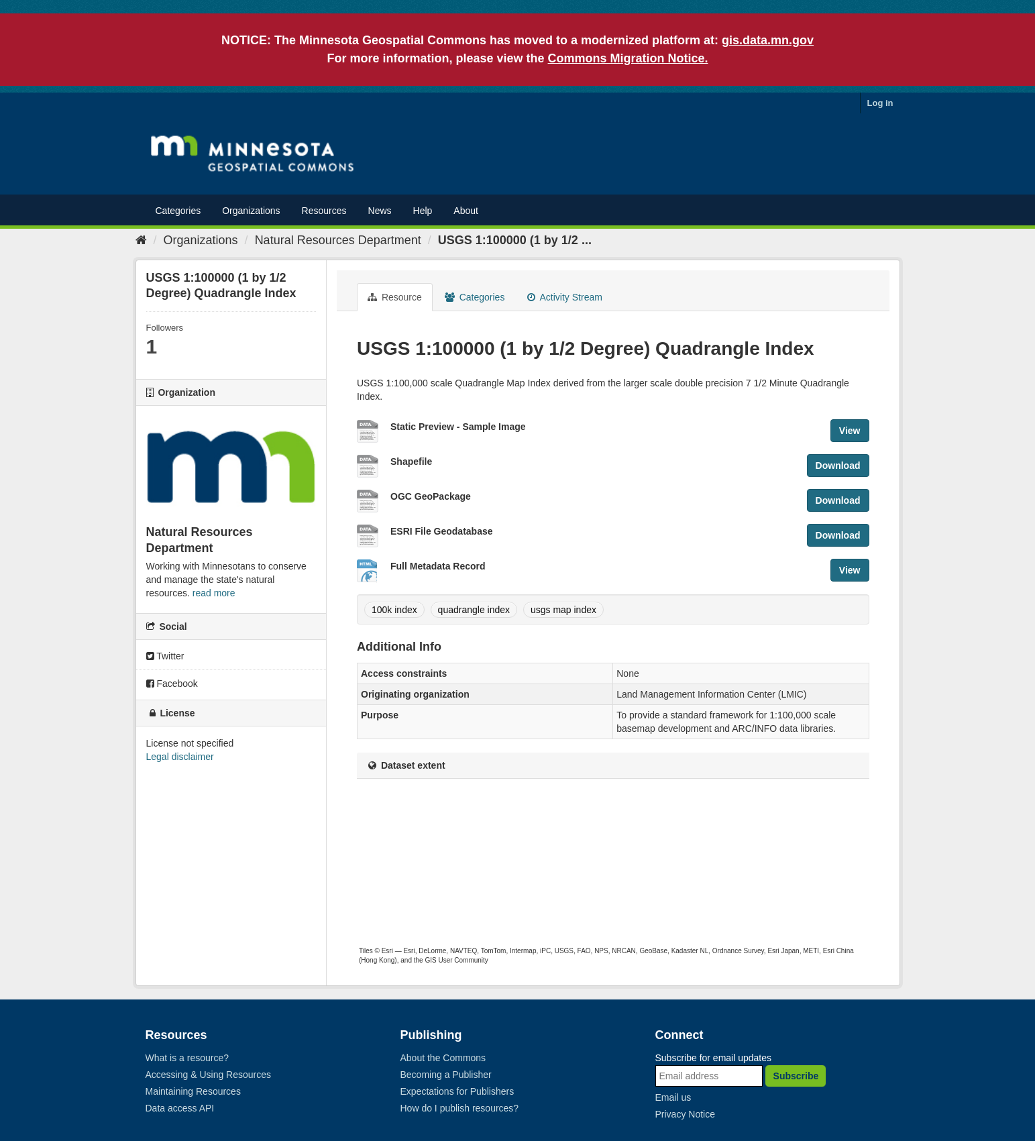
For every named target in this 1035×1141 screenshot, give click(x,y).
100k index (394, 609)
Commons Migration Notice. (628, 58)
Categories (178, 210)
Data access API (180, 1108)
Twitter (165, 656)
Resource (395, 297)
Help (423, 210)
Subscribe (796, 1076)
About (465, 210)
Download (838, 465)
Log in (880, 103)
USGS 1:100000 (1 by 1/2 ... (515, 240)
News (380, 210)
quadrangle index (474, 609)
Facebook (172, 683)
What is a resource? (187, 1057)
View (850, 430)
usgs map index (563, 609)
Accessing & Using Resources (209, 1074)
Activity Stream (564, 297)
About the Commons (443, 1057)
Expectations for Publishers (457, 1091)
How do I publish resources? (459, 1108)
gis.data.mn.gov (768, 40)
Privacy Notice (685, 1114)
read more (214, 593)
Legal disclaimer (180, 756)
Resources (324, 210)
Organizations (251, 210)
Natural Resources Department (338, 240)
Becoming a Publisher (446, 1074)
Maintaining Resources (193, 1091)
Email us (673, 1097)
